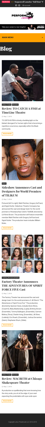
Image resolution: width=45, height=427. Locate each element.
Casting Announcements (10, 278)
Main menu (7, 37)
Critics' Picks (6, 104)
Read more (7, 134)
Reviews (15, 104)
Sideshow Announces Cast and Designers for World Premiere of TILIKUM (22, 191)
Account (27, 5)
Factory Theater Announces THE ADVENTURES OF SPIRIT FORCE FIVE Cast (22, 285)
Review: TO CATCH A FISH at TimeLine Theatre (21, 110)
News (4, 183)
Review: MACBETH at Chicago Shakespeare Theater (22, 380)
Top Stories (6, 2)
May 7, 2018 (8, 116)
